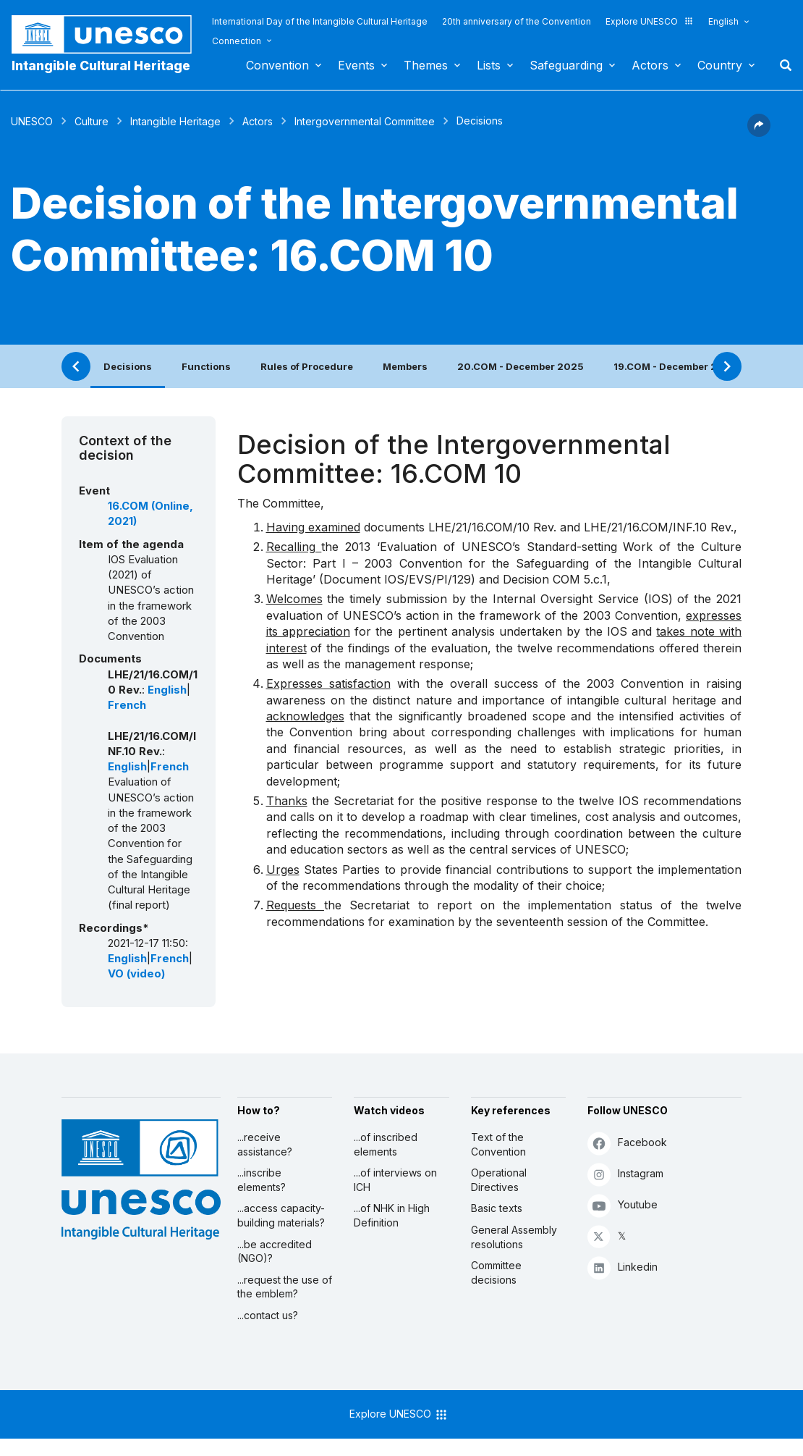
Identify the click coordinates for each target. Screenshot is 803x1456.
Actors (650, 65)
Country (719, 65)
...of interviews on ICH (395, 1179)
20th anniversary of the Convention (516, 21)
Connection (236, 40)
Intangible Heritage (175, 121)
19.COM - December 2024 (675, 366)
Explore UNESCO (650, 21)
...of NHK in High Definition (392, 1215)
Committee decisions (496, 1272)
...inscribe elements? (261, 1179)
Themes (426, 65)
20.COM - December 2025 (520, 366)
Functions (206, 366)
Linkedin (622, 1267)
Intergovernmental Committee (364, 121)
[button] (758, 132)
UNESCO (32, 121)
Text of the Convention (498, 1144)
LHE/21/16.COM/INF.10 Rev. (659, 527)
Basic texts (496, 1208)
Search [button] (781, 65)
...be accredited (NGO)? (274, 1251)
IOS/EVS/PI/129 (427, 579)
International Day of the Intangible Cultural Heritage (320, 21)
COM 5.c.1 (580, 579)
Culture (92, 121)
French (127, 705)
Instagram (625, 1174)
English (723, 21)
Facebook (627, 1143)
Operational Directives (499, 1179)
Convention (277, 65)
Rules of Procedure (306, 366)
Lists (489, 65)
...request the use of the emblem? (284, 1287)
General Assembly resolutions (514, 1237)
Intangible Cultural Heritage (101, 65)
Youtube (622, 1205)
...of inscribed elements (385, 1144)
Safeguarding (566, 65)
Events (356, 65)
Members (405, 366)
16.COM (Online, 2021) (150, 514)
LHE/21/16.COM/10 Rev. (492, 527)
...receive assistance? (264, 1144)
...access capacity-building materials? (281, 1215)
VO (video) (136, 973)
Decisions (127, 366)
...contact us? (267, 1315)
